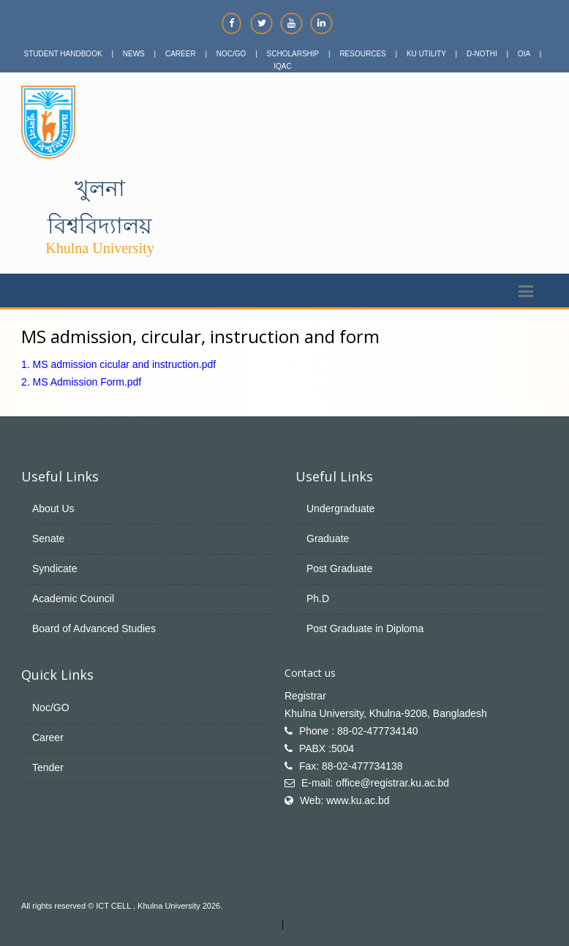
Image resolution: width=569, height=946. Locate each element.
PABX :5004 (326, 748)
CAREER (180, 54)
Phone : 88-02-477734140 (358, 731)
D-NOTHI (482, 54)
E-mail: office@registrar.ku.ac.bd (375, 783)
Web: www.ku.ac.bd (345, 800)
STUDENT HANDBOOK (63, 54)
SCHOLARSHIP (293, 54)
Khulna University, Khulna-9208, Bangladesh (385, 713)
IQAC (282, 66)
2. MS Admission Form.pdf (81, 382)
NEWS (134, 54)
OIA (524, 54)
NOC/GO (231, 54)
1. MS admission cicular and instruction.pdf (118, 364)
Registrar (305, 696)
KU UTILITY (426, 54)
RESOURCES (362, 54)
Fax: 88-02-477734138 (351, 766)
